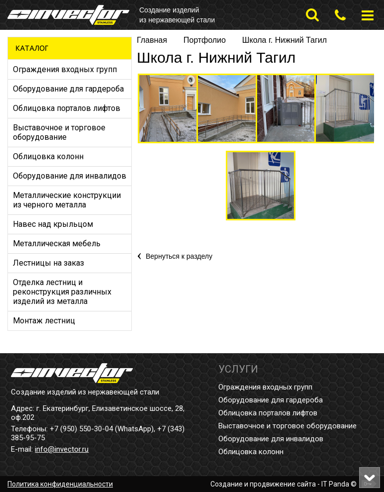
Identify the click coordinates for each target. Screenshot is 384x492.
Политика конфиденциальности (60, 484)
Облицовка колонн (251, 451)
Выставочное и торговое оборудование (287, 425)
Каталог (31, 48)
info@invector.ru (62, 449)
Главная (152, 40)
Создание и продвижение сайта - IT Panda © (283, 484)
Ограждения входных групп (265, 387)
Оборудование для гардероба (270, 399)
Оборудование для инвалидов (270, 438)
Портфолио (205, 40)
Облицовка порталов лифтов (267, 412)
